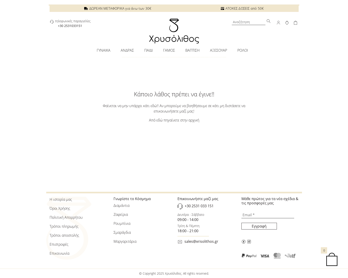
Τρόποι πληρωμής (64, 226)
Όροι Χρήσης (60, 208)
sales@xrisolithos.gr (201, 241)
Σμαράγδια (122, 232)
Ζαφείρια (121, 214)
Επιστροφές (59, 244)
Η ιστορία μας (61, 199)
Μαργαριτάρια (125, 241)
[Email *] (267, 215)
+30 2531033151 (70, 26)
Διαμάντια (121, 205)
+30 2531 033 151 (199, 206)
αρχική (193, 120)
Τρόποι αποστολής (64, 235)
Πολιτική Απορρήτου (66, 217)
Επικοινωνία (59, 253)
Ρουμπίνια (122, 223)
